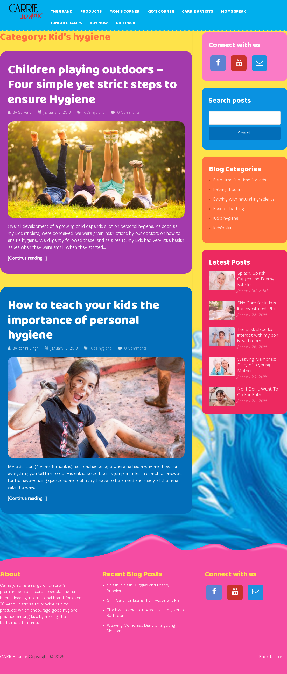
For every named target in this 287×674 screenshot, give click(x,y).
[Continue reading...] (27, 258)
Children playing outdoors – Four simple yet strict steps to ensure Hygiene (92, 85)
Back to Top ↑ (273, 657)
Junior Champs (66, 23)
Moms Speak (233, 11)
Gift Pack (125, 23)
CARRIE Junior (13, 657)
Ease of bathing (228, 209)
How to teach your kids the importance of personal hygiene (83, 320)
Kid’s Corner (160, 11)
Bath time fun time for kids (239, 180)
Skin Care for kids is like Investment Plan (144, 601)
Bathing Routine (228, 189)
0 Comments (128, 113)
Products (91, 11)
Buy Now (99, 23)
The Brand (62, 11)
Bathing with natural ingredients (244, 199)
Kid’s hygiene (94, 113)
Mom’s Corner (124, 11)
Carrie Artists (197, 11)
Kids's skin (223, 228)
